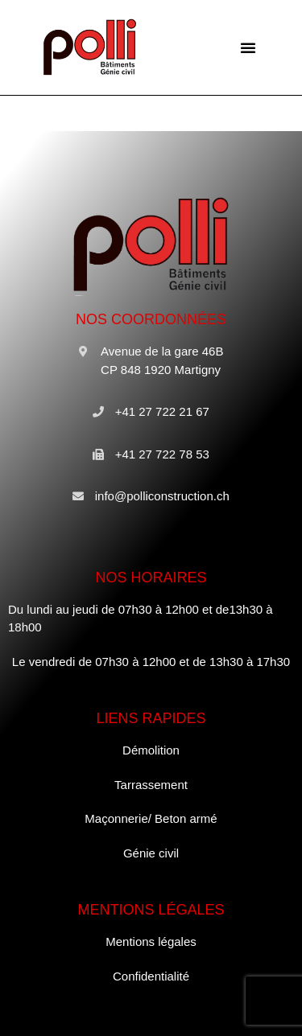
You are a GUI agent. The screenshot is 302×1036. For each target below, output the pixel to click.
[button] (248, 47)
